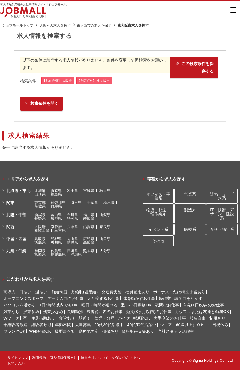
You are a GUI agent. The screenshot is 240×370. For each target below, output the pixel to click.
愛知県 (88, 218)
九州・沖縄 (16, 251)
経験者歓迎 (41, 324)
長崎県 (72, 251)
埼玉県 (76, 202)
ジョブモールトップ (17, 25)
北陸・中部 (16, 214)
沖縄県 (76, 254)
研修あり (110, 331)
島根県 (56, 239)
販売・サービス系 (222, 196)
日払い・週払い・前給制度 (43, 292)
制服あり (217, 318)
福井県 (88, 215)
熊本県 (88, 251)
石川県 (72, 215)
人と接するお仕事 (103, 298)
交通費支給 (112, 292)
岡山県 (72, 239)
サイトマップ (17, 358)
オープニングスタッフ (23, 298)
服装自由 (198, 318)
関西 (10, 227)
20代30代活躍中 (109, 324)
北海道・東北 (18, 190)
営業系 (190, 194)
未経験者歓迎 (15, 324)
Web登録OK (40, 331)
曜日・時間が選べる (99, 305)
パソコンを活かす (19, 305)
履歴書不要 (65, 331)
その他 (158, 241)
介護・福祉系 (222, 229)
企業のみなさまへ (126, 358)
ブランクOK (14, 331)
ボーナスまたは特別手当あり (179, 292)
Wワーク (11, 318)
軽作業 (165, 298)
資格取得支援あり (138, 331)
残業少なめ (53, 311)
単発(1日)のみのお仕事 (203, 305)
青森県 (56, 190)
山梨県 (105, 215)
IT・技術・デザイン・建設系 (222, 214)
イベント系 (158, 229)
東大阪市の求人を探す (94, 25)
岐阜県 (56, 218)
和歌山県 (41, 230)
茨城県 (40, 206)
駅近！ (85, 318)
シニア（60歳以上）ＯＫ (182, 324)
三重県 (60, 230)
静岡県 (72, 218)
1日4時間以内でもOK (58, 305)
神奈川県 (58, 202)
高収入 (9, 292)
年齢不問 (63, 324)
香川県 (56, 242)
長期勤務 (75, 311)
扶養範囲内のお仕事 (105, 311)
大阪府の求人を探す (55, 25)
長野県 (40, 218)
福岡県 (40, 251)
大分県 (105, 251)
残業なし (11, 311)
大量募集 (83, 324)
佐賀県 (56, 251)
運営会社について (94, 358)
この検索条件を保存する (194, 67)
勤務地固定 (89, 331)
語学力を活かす (188, 298)
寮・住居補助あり (39, 318)
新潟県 (40, 215)
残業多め (31, 311)
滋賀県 (88, 227)
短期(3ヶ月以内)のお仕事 (148, 311)
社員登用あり (137, 292)
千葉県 (92, 202)
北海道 (40, 190)
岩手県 (72, 190)
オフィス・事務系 (158, 196)
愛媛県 (72, 242)
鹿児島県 (58, 254)
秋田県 (105, 190)
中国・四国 (16, 239)
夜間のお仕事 (167, 305)
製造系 (190, 210)
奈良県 (105, 227)
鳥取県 (40, 239)
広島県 (88, 239)
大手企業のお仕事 (170, 318)
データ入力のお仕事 (65, 298)
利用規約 (39, 358)
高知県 (88, 242)
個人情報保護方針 (63, 358)
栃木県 (108, 202)
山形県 (40, 194)
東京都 (40, 202)
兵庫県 (72, 227)
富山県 (56, 215)
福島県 (56, 194)
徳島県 (40, 242)
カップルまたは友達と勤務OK (202, 311)
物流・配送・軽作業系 (158, 212)
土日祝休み (218, 324)
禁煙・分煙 (104, 318)
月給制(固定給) (84, 292)
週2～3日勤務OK (136, 305)
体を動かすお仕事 (139, 298)
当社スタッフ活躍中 (176, 331)
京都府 (56, 227)
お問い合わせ (17, 363)
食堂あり (67, 318)
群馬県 (56, 206)
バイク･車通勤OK (134, 318)
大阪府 (40, 227)
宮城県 (88, 190)
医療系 (190, 229)
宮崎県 (40, 254)
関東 (10, 202)
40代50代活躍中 (141, 324)
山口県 (105, 239)
